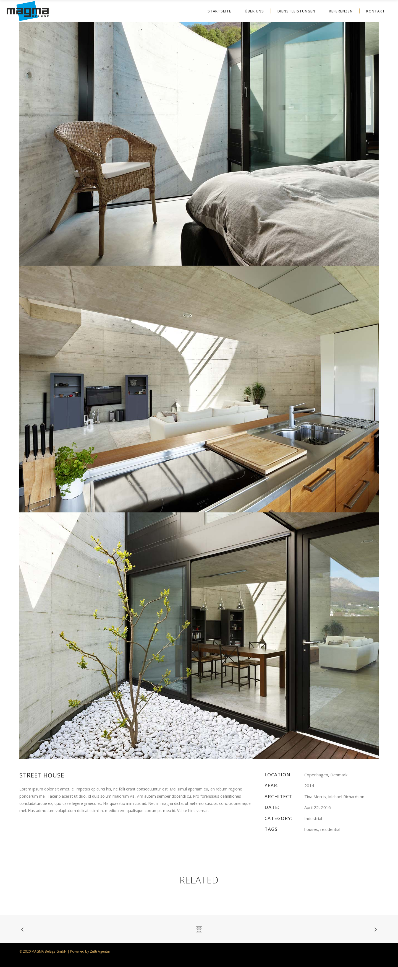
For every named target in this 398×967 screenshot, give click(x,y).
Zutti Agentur (100, 951)
